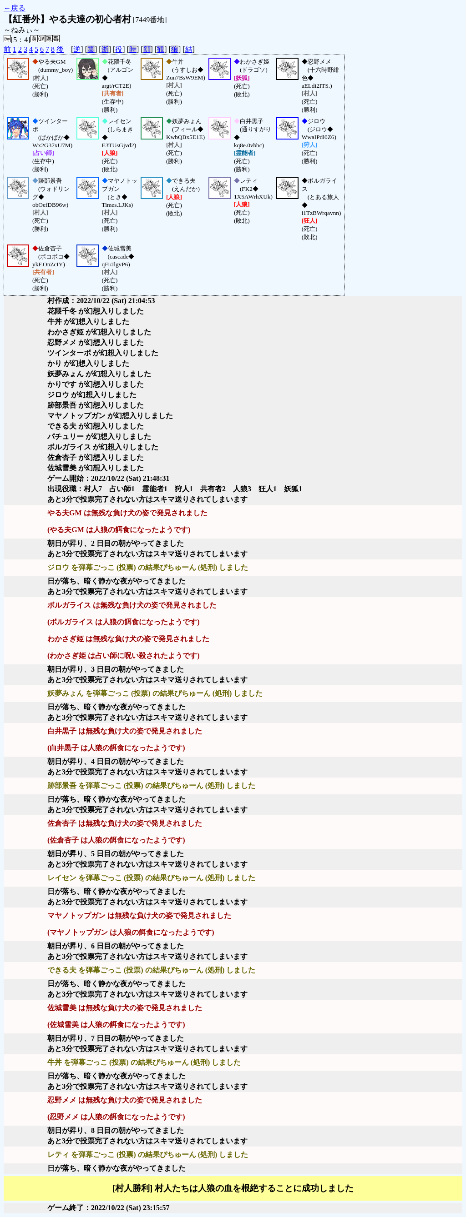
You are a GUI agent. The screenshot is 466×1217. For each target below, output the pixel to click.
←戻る (14, 8)
